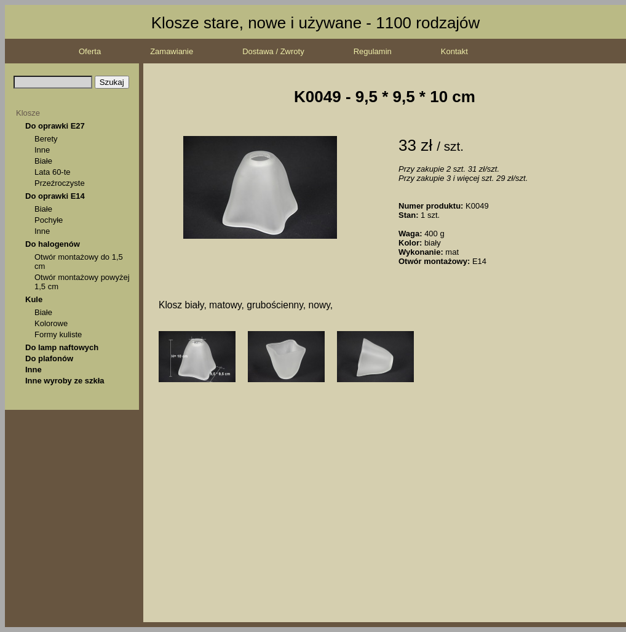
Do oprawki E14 (55, 196)
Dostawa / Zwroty (273, 51)
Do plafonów (49, 358)
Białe (43, 161)
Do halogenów (52, 244)
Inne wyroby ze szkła (65, 380)
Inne (42, 149)
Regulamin (373, 51)
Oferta (90, 51)
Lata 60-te (52, 172)
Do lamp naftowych (61, 347)
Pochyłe (48, 220)
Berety (46, 138)
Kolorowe (51, 323)
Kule (33, 299)
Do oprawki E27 (55, 125)
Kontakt (454, 51)
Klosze (28, 113)
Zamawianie (171, 51)
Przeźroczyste (59, 183)
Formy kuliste (58, 334)
